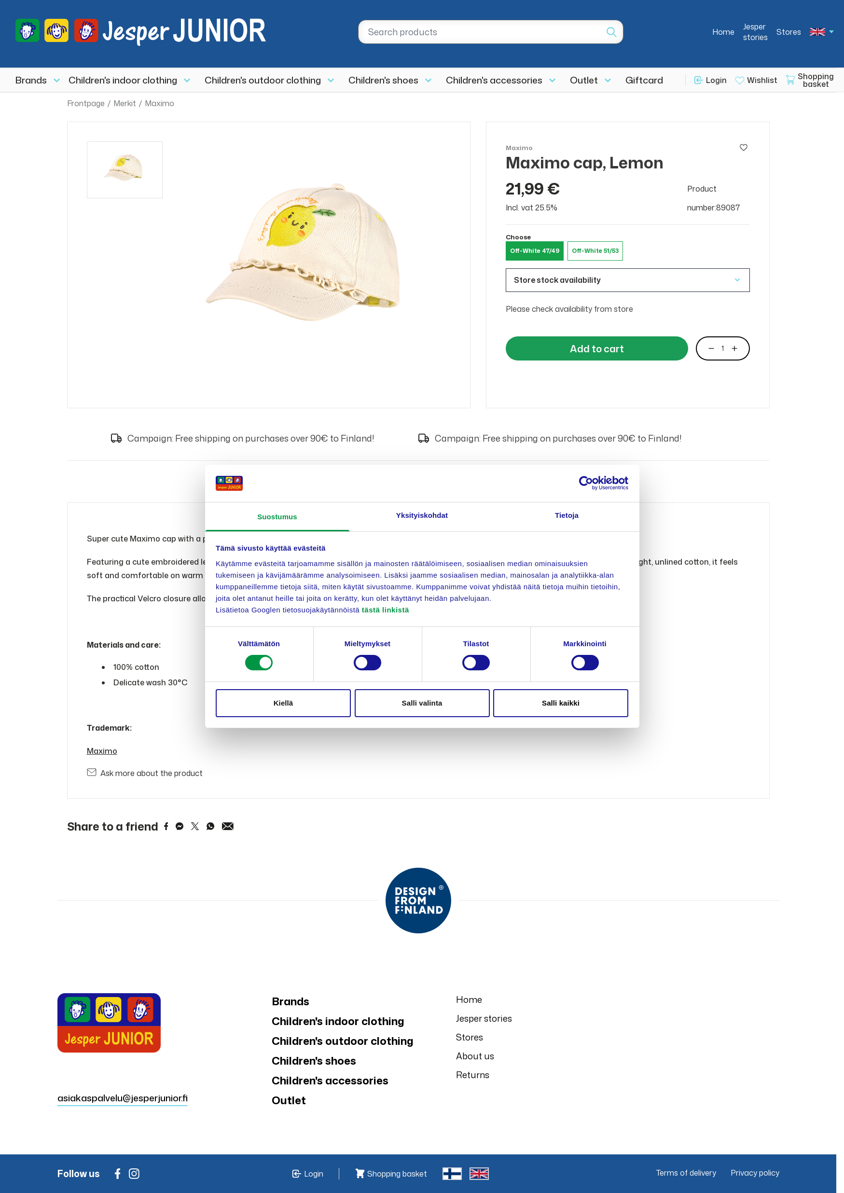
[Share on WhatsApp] (210, 826)
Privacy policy (755, 1172)
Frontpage (86, 103)
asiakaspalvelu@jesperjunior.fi (122, 1097)
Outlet (584, 79)
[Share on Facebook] (166, 826)
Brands (31, 79)
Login (716, 80)
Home (723, 32)
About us (475, 1056)
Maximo (159, 103)
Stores (788, 32)
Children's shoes (383, 79)
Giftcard (644, 79)
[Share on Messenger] (179, 826)
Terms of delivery (686, 1172)
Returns (472, 1074)
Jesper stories (755, 31)
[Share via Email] (228, 826)
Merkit (124, 103)
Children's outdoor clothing (263, 79)
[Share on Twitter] (195, 826)
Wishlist (762, 80)
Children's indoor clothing (123, 79)
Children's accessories (494, 79)
